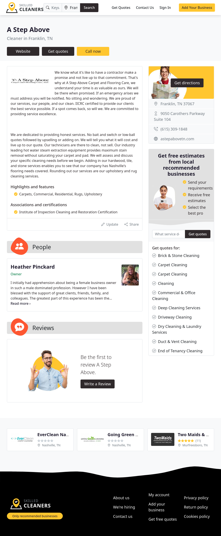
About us (121, 497)
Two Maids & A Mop (199, 434)
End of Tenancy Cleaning (177, 351)
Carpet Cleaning (169, 265)
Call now (93, 51)
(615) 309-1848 (174, 129)
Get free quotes (162, 519)
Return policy (196, 507)
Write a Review (97, 383)
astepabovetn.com (177, 138)
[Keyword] (53, 7)
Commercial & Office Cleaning (173, 295)
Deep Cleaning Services (176, 308)
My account (158, 494)
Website (23, 51)
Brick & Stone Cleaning (175, 255)
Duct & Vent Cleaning (174, 342)
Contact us (123, 516)
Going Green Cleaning (130, 434)
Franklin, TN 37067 (177, 103)
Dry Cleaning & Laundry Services (176, 329)
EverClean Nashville (58, 434)
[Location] (71, 7)
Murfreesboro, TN (195, 445)
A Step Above (28, 29)
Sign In (165, 7)
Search (89, 7)
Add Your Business (197, 7)
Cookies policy (197, 516)
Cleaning (163, 283)
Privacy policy (196, 497)
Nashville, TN (51, 445)
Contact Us (145, 7)
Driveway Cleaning (172, 317)
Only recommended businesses (34, 516)
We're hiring (124, 507)
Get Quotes (121, 7)
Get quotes (58, 51)
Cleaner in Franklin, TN (30, 38)
